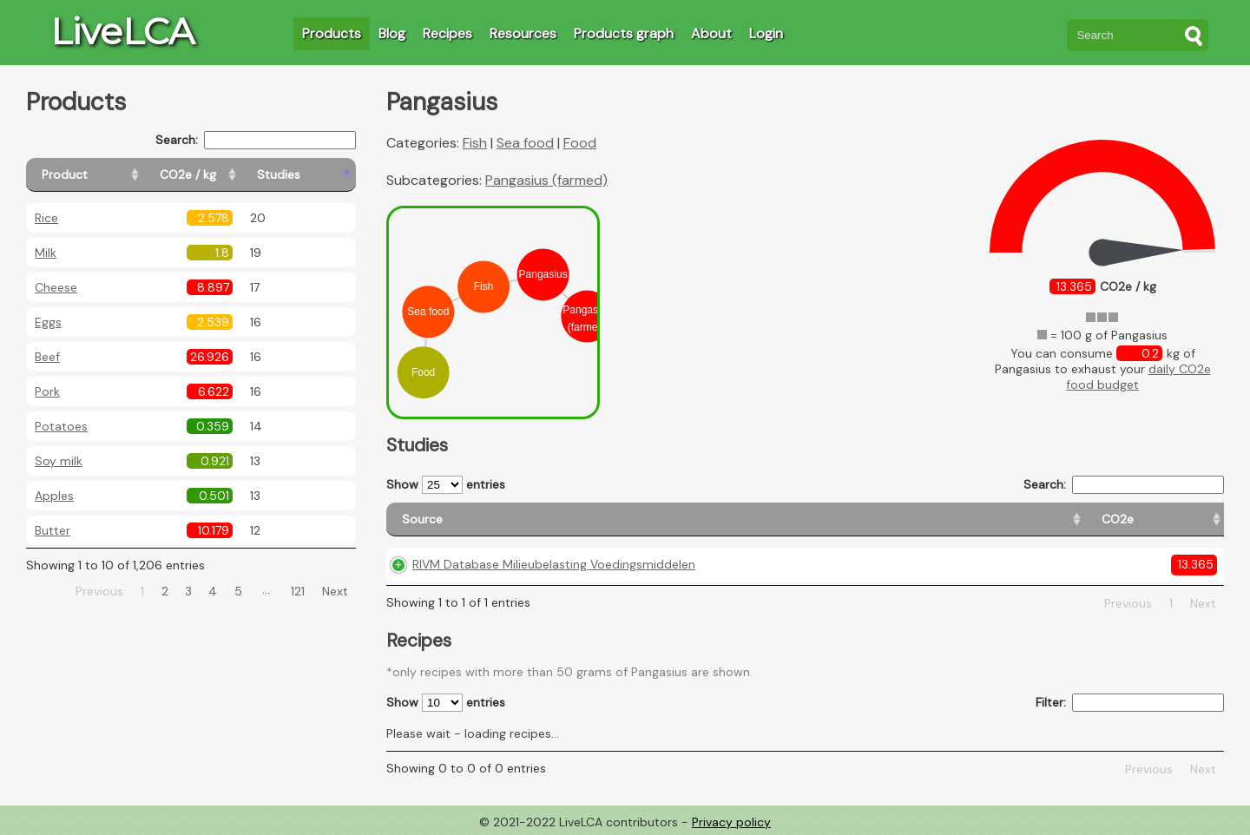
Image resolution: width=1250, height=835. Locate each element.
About (711, 33)
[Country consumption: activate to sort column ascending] (1050, 519)
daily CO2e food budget (1138, 376)
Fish (475, 143)
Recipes (447, 33)
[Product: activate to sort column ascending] (104, 175)
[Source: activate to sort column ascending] (570, 519)
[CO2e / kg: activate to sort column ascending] (231, 175)
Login (766, 33)
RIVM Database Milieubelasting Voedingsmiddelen (553, 564)
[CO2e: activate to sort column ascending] (791, 519)
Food (579, 143)
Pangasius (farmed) (546, 180)
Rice (46, 218)
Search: (255, 140)
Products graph (624, 33)
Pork (47, 391)
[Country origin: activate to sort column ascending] (893, 519)
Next (335, 591)
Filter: (1130, 703)
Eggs (48, 322)
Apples (54, 495)
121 (298, 591)
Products (331, 33)
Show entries (445, 485)
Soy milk (58, 461)
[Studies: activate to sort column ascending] (318, 175)
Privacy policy (731, 822)
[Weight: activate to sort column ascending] (1184, 519)
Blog (391, 33)
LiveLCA (122, 31)
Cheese (56, 287)
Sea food (525, 143)
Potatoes (61, 426)
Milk (45, 252)
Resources (523, 33)
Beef (47, 357)
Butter (52, 530)
